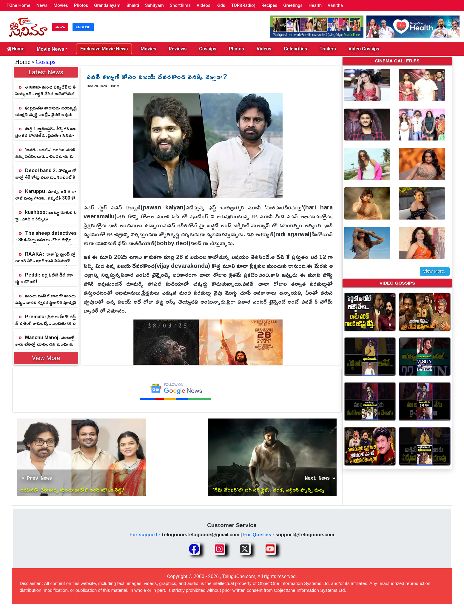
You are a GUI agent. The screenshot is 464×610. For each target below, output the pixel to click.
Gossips (207, 49)
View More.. (435, 271)
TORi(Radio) (243, 5)
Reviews (177, 49)
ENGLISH (83, 27)
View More (46, 358)
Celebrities (295, 49)
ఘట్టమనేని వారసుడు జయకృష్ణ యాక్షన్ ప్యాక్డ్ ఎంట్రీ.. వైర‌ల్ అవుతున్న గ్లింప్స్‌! (46, 111)
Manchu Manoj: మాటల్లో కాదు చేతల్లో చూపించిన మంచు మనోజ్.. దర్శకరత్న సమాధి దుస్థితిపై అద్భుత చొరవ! (45, 341)
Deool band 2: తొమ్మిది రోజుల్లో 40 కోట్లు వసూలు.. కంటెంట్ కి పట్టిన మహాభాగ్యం (45, 174)
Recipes (269, 5)
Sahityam (154, 5)
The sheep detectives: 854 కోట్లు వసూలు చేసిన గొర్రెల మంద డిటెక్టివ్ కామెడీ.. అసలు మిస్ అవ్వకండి (46, 236)
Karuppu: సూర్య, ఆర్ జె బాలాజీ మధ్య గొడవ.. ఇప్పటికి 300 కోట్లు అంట (45, 195)
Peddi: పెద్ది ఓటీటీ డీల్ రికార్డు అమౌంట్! (44, 278)
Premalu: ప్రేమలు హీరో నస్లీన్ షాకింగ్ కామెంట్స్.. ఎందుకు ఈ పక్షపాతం (45, 320)
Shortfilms (180, 5)
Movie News (50, 48)
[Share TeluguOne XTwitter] (245, 549)
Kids (220, 5)
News (42, 5)
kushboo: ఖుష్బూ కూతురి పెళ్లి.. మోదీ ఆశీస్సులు (46, 215)
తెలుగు (60, 27)
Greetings (293, 5)
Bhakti (133, 5)
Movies (60, 5)
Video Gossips (364, 49)
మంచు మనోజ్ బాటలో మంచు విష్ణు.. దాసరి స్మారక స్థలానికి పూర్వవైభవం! (45, 299)
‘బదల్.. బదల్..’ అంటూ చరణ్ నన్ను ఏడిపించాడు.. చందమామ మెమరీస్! (45, 153)
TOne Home (18, 5)
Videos (203, 5)
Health (315, 5)
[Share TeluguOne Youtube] (270, 549)
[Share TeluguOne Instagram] (219, 549)
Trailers (328, 49)
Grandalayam (107, 5)
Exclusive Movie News (104, 49)
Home (15, 49)
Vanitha (335, 5)
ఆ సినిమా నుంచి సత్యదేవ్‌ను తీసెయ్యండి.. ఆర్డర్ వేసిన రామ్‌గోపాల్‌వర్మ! (45, 90)
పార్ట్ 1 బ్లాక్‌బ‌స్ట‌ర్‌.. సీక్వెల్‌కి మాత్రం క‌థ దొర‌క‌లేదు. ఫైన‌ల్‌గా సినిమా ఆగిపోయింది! (45, 132)
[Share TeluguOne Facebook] (194, 549)
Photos (81, 5)
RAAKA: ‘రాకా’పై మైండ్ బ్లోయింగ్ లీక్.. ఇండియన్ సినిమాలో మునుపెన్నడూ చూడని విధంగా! (45, 257)
